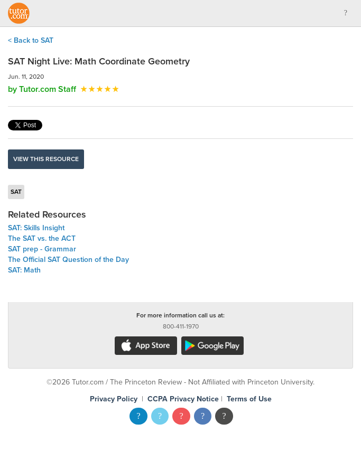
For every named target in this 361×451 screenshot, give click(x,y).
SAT (16, 191)
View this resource (46, 159)
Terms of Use (249, 398)
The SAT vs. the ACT (42, 238)
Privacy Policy (113, 398)
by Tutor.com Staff (42, 89)
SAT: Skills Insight (36, 227)
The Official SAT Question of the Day (68, 259)
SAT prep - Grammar (42, 249)
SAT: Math (24, 270)
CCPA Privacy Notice (183, 398)
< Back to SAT (30, 40)
